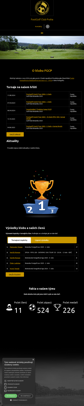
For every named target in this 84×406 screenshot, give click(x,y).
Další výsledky (15, 274)
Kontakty (38, 26)
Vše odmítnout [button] (25, 396)
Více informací (24, 377)
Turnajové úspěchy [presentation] (19, 240)
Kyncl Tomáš (14, 269)
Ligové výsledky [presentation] (42, 240)
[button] (18, 400)
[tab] (19, 240)
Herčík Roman (15, 252)
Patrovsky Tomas (16, 247)
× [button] (33, 360)
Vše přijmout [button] (10, 396)
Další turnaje (15, 134)
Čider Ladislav (15, 263)
